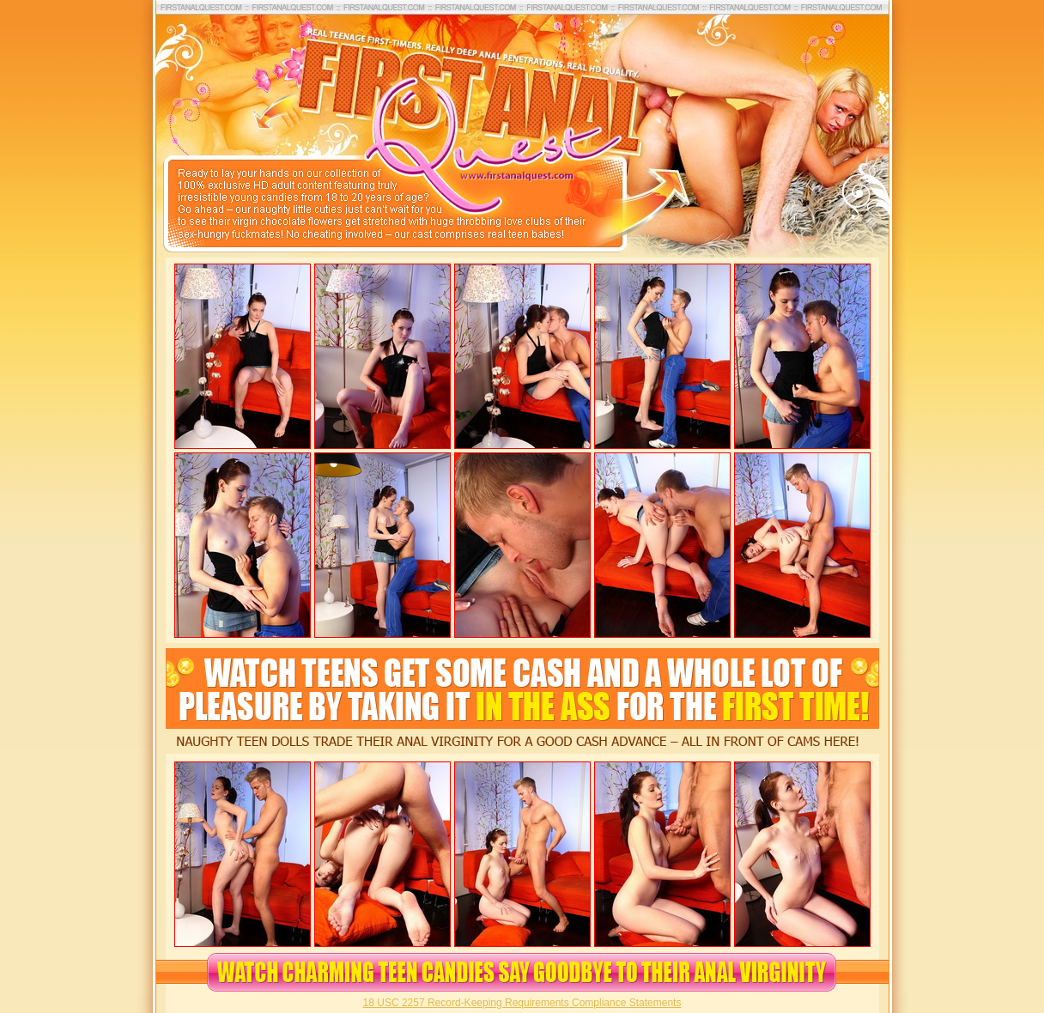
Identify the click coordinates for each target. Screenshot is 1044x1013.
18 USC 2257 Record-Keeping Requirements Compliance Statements (522, 1003)
